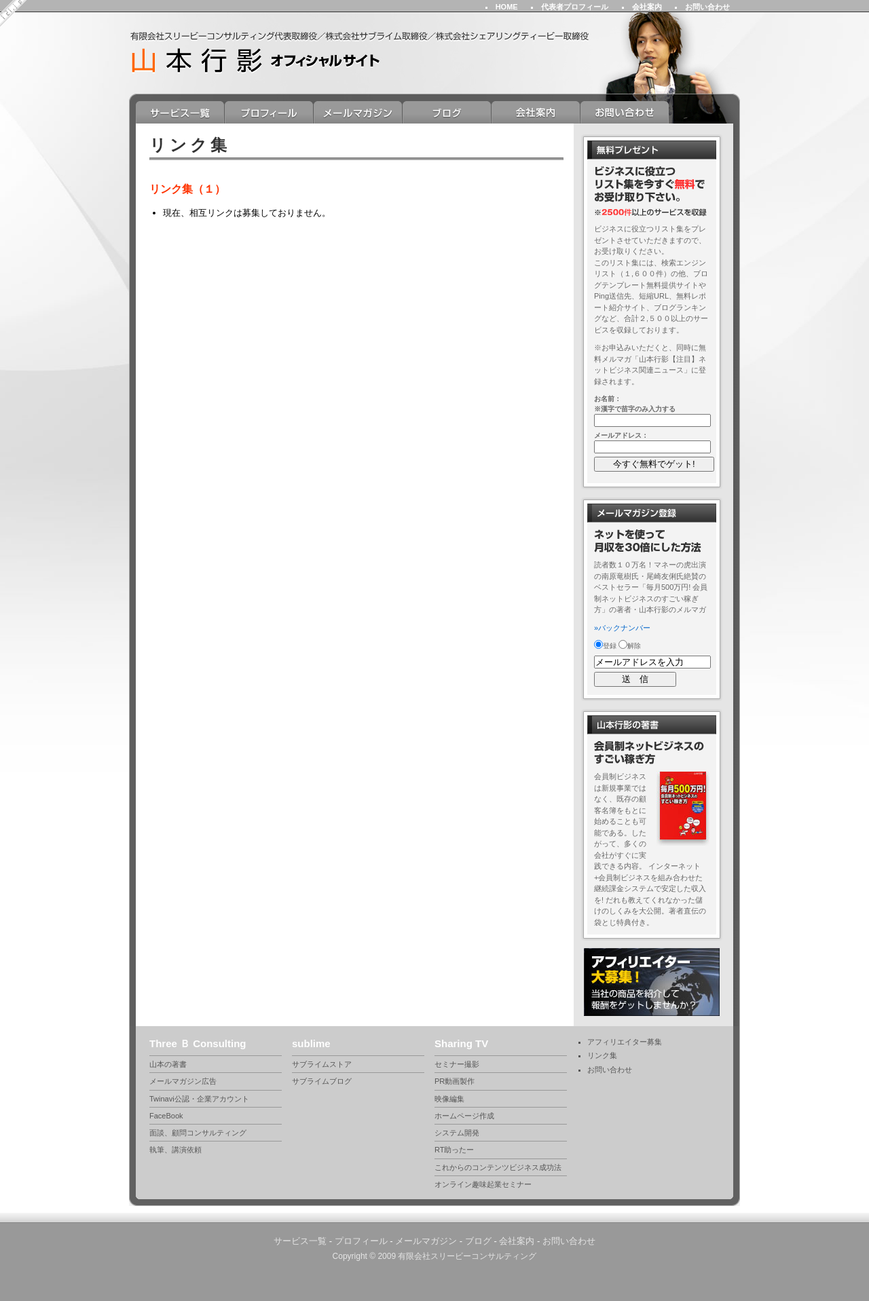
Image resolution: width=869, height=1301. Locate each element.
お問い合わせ (707, 7)
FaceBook (166, 1116)
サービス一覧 (180, 112)
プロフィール (269, 112)
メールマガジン (358, 112)
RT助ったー (454, 1150)
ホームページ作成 (464, 1116)
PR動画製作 (454, 1081)
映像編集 (449, 1099)
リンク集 (602, 1055)
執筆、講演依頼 (175, 1150)
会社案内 (647, 7)
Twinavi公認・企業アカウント (199, 1099)
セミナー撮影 (456, 1064)
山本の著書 (168, 1064)
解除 (629, 645)
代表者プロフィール (574, 7)
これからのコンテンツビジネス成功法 (497, 1167)
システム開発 (456, 1133)
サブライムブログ (322, 1081)
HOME (507, 7)
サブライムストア (322, 1064)
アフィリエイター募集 (624, 1042)
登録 (605, 645)
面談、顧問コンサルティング (197, 1133)
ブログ (447, 112)
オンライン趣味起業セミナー (483, 1184)
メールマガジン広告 (183, 1081)
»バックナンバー (622, 628)
